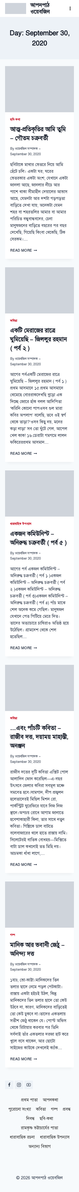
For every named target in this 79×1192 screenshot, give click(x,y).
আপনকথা (50, 1100)
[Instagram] (19, 1085)
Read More (23, 250)
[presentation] (39, 89)
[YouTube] (28, 1085)
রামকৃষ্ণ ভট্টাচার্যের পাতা (39, 1128)
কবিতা (13, 321)
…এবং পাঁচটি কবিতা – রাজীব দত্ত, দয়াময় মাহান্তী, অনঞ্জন (39, 737)
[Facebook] (9, 1085)
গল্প (12, 935)
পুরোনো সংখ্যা (19, 1109)
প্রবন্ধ (67, 1109)
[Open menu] (70, 8)
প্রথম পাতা (29, 1100)
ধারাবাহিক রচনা (22, 1137)
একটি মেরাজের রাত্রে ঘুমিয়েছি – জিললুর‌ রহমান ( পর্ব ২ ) (38, 339)
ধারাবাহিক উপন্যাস (20, 524)
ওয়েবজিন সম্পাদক (26, 149)
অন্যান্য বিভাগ (39, 1146)
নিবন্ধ (30, 1118)
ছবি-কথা (15, 119)
